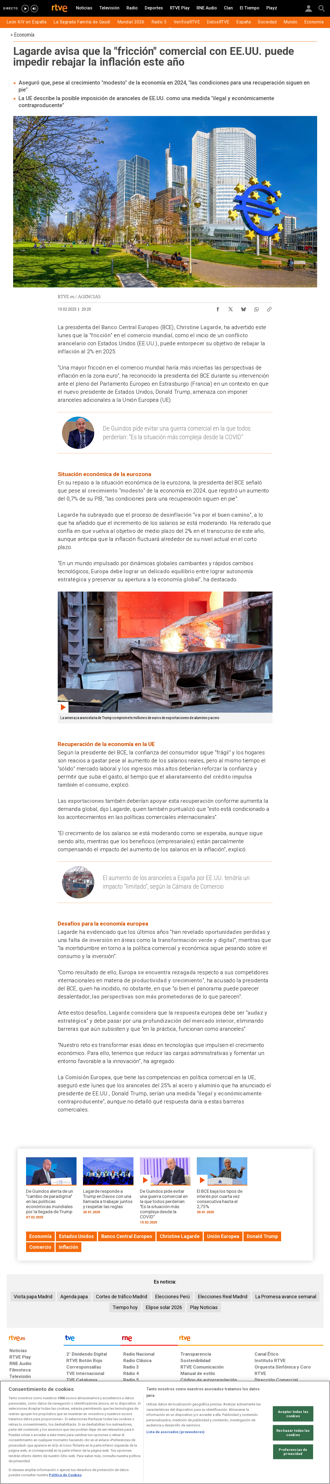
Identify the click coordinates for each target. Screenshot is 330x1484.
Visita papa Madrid (33, 1296)
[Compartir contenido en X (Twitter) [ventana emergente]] (230, 308)
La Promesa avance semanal (285, 1296)
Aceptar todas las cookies (293, 1414)
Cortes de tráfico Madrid (121, 1296)
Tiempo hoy (125, 1307)
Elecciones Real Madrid (222, 1296)
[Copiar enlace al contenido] (269, 308)
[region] (165, 1432)
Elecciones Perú (172, 1296)
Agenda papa (74, 1296)
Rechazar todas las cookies (293, 1433)
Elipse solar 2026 (164, 1307)
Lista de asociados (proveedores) (175, 1432)
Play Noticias (204, 1307)
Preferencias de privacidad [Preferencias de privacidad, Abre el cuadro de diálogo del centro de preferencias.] (293, 1451)
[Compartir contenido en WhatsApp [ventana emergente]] (256, 308)
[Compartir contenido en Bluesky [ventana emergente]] (243, 308)
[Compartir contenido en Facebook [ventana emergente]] (217, 308)
